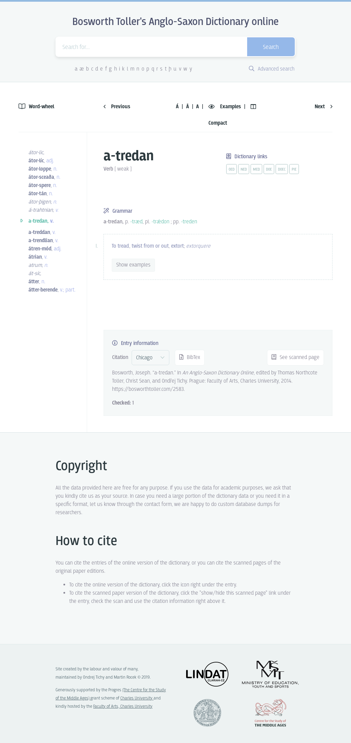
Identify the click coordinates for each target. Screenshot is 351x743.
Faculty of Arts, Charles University (123, 706)
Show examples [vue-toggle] (133, 265)
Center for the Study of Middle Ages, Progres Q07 (270, 713)
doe (269, 169)
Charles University (137, 698)
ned (244, 169)
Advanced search (271, 69)
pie (294, 169)
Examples (225, 106)
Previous (117, 106)
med (256, 169)
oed (231, 169)
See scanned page (295, 357)
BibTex (189, 357)
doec (282, 169)
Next (323, 106)
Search (271, 47)
